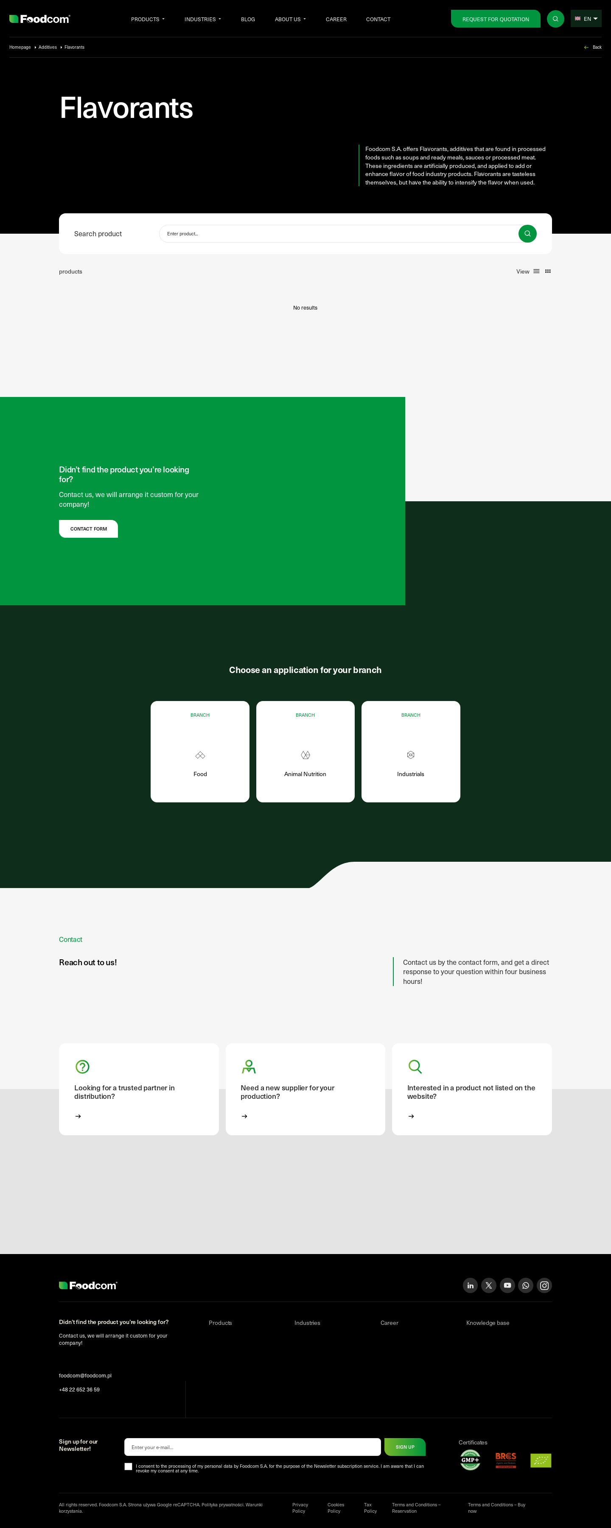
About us (288, 18)
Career (336, 18)
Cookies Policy (336, 1507)
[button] (139, 1089)
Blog (248, 18)
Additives (47, 47)
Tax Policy (370, 1507)
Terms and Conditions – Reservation (416, 1507)
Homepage (20, 47)
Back (592, 47)
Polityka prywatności (223, 1504)
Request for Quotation (495, 18)
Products (145, 18)
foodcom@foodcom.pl (85, 1375)
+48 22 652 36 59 (79, 1389)
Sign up (405, 1447)
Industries (200, 18)
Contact (378, 18)
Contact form (88, 528)
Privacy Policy (300, 1507)
